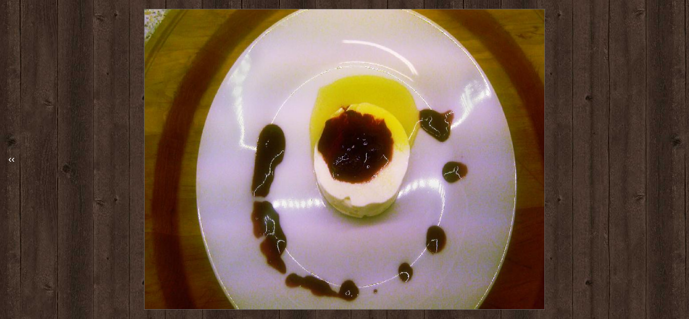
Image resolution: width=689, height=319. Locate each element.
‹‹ (11, 159)
